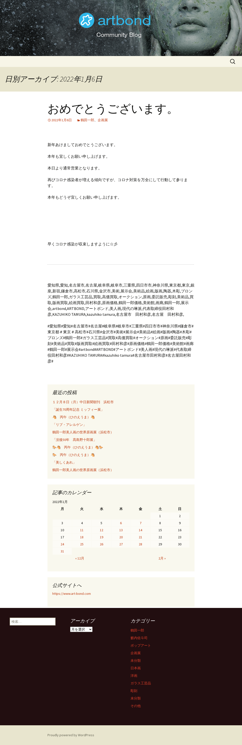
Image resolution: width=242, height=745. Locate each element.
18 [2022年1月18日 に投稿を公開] (82, 537)
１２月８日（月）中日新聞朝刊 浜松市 (83, 402)
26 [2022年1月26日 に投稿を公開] (101, 544)
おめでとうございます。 (112, 109)
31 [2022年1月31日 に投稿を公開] (62, 551)
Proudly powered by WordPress (70, 735)
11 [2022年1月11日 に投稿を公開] (82, 530)
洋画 (133, 675)
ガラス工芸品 (140, 683)
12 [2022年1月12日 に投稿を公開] (101, 530)
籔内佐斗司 (139, 638)
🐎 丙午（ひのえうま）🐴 (73, 455)
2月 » (162, 558)
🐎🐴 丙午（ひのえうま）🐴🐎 (77, 447)
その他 (135, 706)
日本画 (135, 668)
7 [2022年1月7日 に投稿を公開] (140, 523)
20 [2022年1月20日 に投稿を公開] (121, 537)
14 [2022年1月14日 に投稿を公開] (140, 530)
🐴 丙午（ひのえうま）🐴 (73, 417)
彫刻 (133, 691)
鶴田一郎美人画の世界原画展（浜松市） (83, 432)
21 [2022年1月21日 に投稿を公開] (140, 537)
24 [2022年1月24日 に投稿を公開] (62, 544)
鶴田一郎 (87, 120)
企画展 (103, 120)
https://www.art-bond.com (71, 593)
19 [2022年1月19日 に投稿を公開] (101, 537)
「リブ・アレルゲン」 (69, 424)
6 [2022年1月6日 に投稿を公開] (121, 523)
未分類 (135, 660)
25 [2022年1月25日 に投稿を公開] (82, 544)
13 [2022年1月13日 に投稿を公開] (121, 530)
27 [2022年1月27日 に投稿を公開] (121, 544)
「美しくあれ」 (64, 462)
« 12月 (79, 558)
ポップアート (140, 645)
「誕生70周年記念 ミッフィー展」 (78, 409)
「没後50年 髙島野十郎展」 (74, 440)
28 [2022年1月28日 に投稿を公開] (140, 544)
